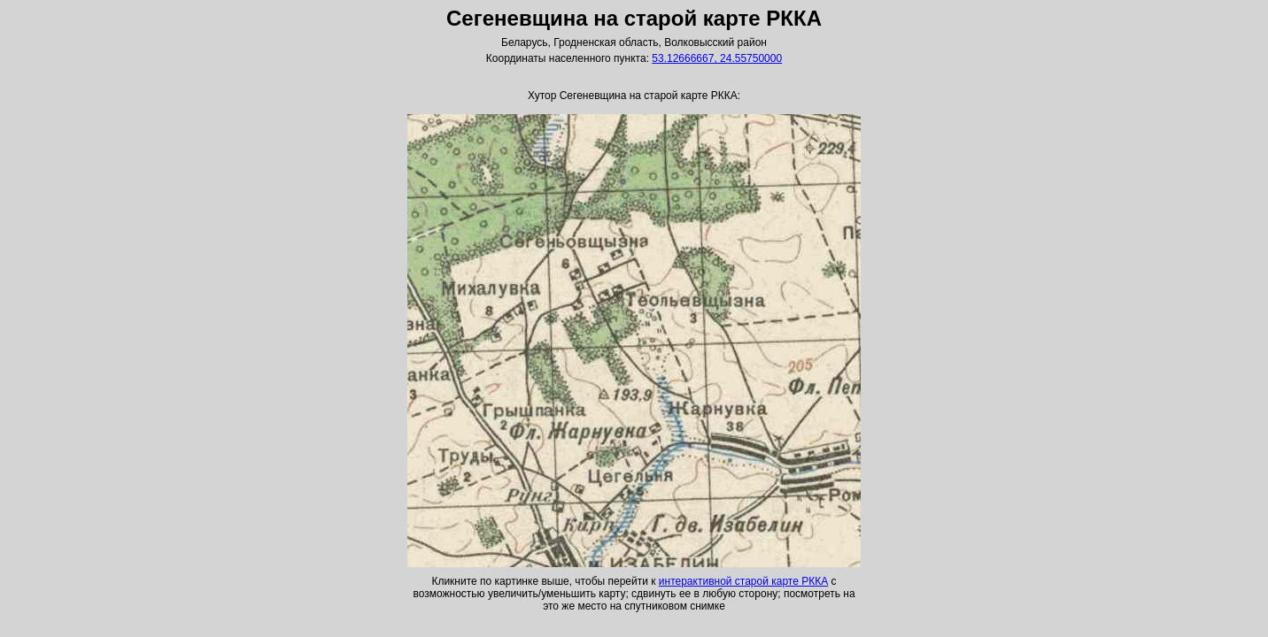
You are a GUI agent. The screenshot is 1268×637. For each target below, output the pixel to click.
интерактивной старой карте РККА (743, 581)
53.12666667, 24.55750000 (717, 58)
